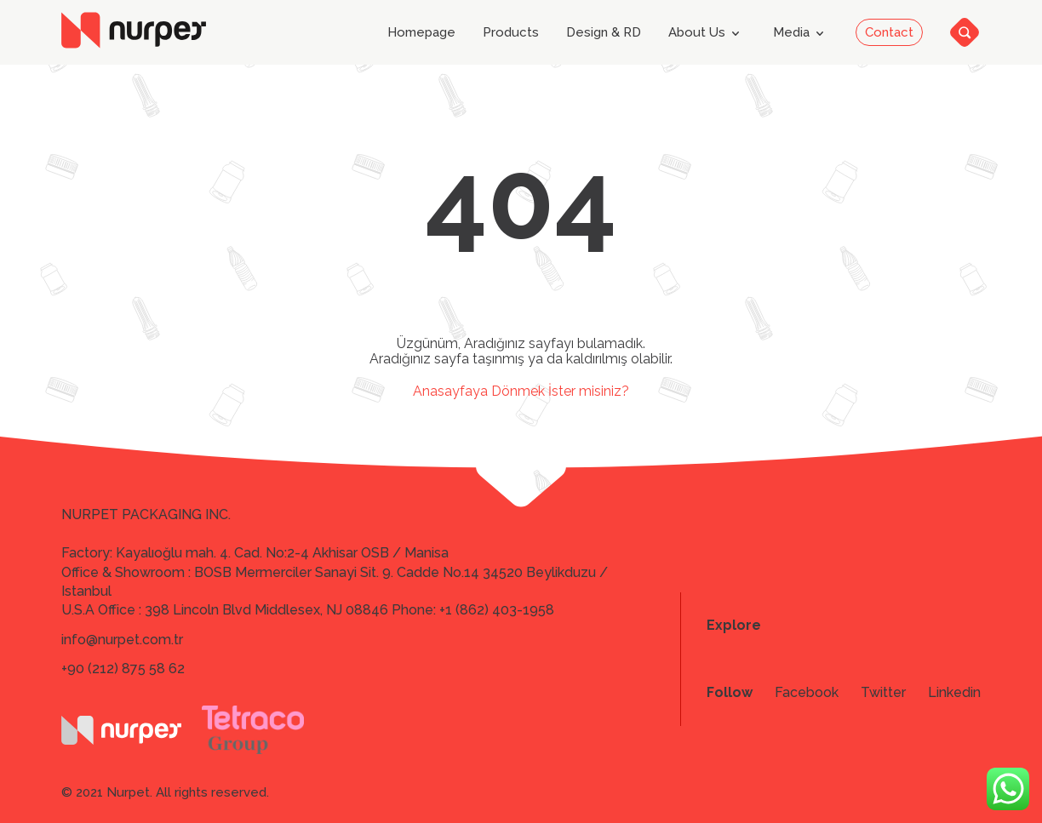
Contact (889, 32)
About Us (707, 33)
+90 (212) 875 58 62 (123, 668)
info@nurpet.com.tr (122, 640)
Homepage (421, 33)
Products (511, 33)
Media (801, 33)
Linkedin (954, 692)
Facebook (807, 692)
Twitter (883, 692)
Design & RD (603, 33)
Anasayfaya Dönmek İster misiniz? (521, 391)
